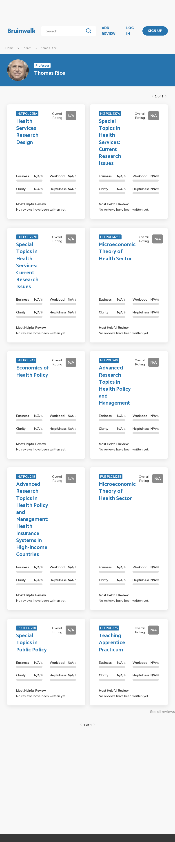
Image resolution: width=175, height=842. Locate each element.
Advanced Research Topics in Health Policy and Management (115, 385)
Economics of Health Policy (32, 371)
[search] (63, 31)
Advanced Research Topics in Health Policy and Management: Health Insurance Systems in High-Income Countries (32, 519)
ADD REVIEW (108, 31)
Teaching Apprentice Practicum (112, 642)
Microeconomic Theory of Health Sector (117, 251)
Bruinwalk (21, 31)
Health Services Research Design (27, 132)
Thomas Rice (48, 48)
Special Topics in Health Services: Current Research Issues (110, 142)
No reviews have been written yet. (41, 209)
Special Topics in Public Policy (31, 642)
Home (9, 48)
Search (26, 48)
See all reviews (162, 711)
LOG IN (130, 31)
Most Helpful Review (31, 204)
